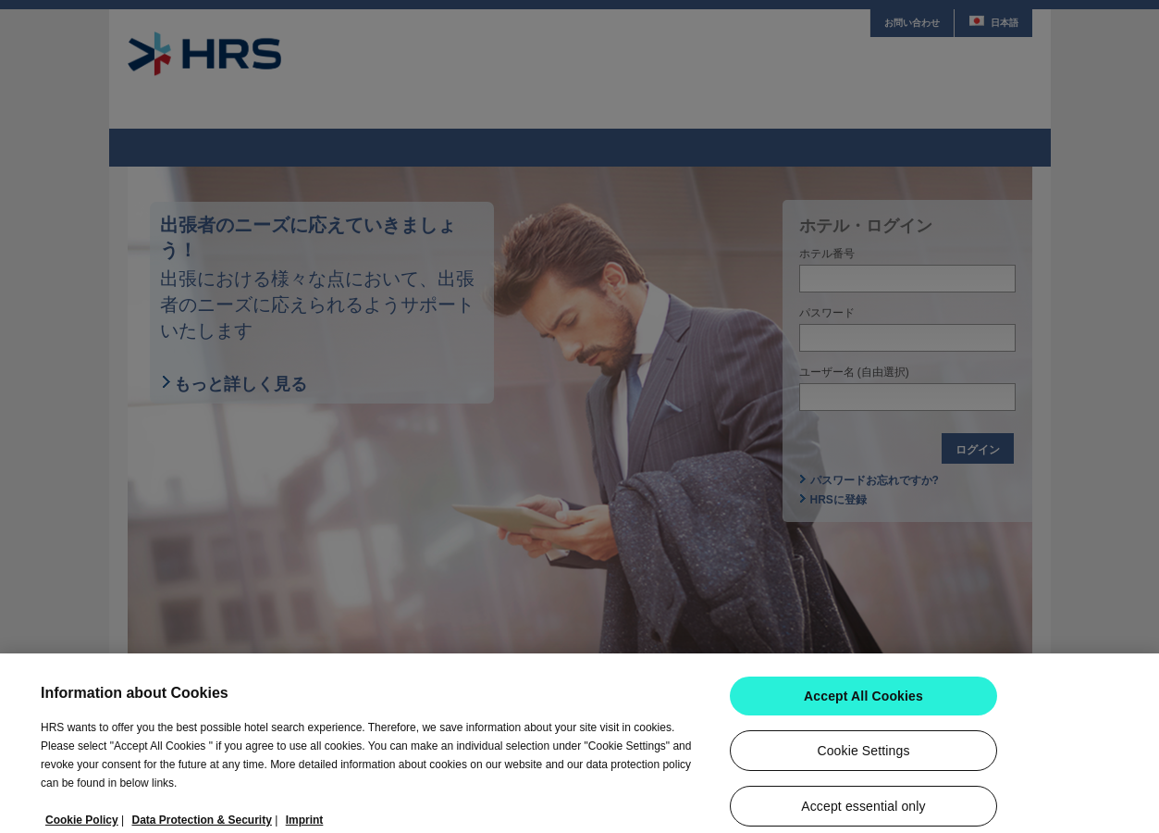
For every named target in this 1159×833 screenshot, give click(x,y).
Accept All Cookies (863, 703)
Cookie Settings (863, 758)
